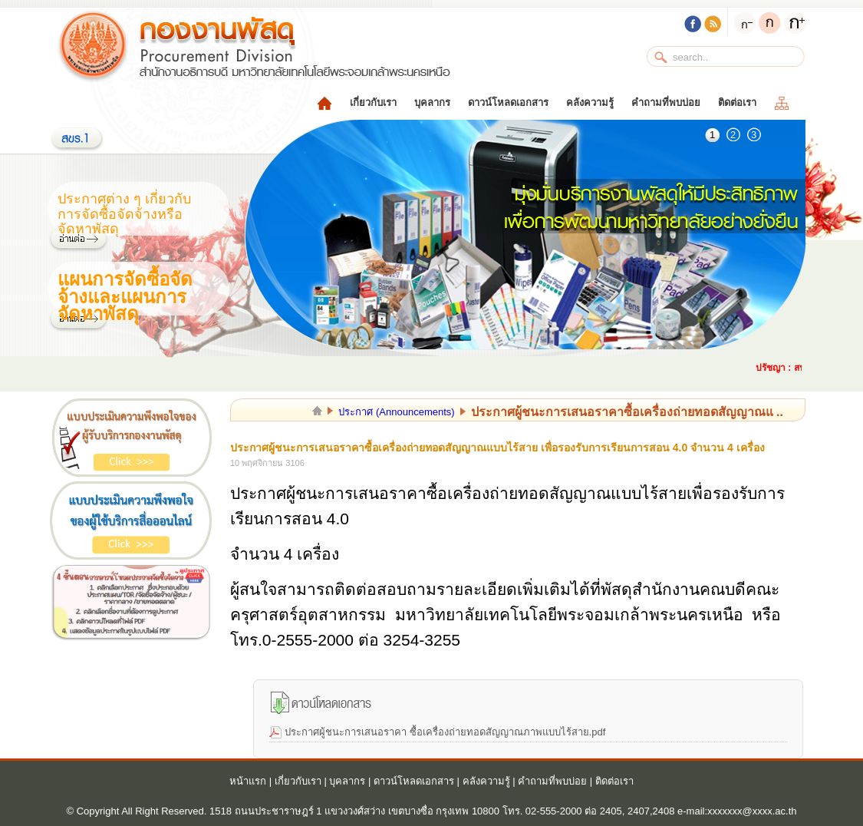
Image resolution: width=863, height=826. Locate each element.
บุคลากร (432, 102)
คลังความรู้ (590, 102)
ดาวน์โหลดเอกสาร (508, 102)
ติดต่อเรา (737, 102)
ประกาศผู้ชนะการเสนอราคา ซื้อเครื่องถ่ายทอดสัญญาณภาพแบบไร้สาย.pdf (445, 732)
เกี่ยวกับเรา (373, 102)
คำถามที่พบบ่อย (665, 102)
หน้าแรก (247, 781)
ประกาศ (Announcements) (396, 412)
